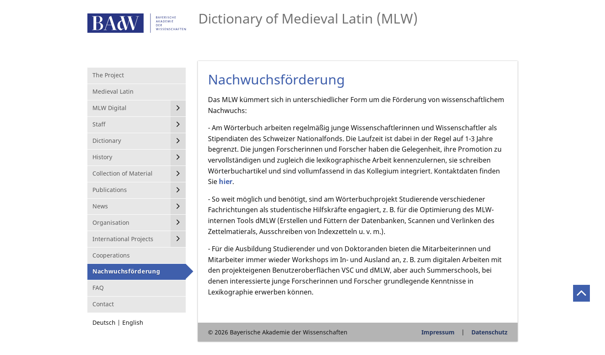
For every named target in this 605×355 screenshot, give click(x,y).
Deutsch (104, 322)
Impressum (438, 332)
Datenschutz (489, 332)
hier (225, 181)
